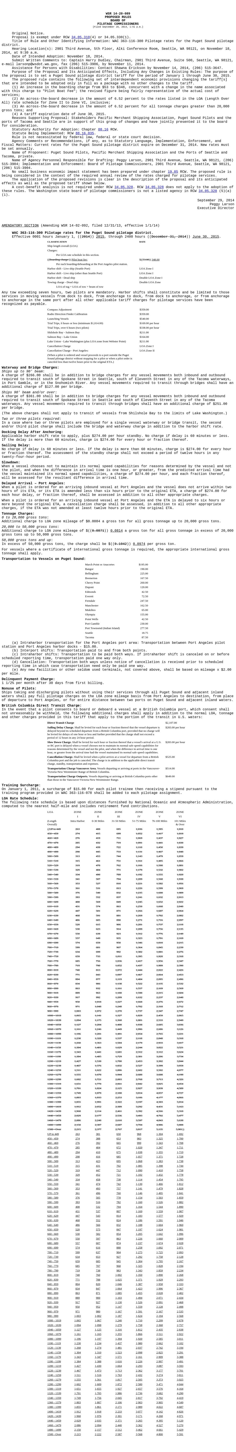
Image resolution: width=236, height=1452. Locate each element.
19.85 (173, 172)
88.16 (103, 130)
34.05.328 (123, 187)
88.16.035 (85, 133)
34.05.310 (80, 37)
